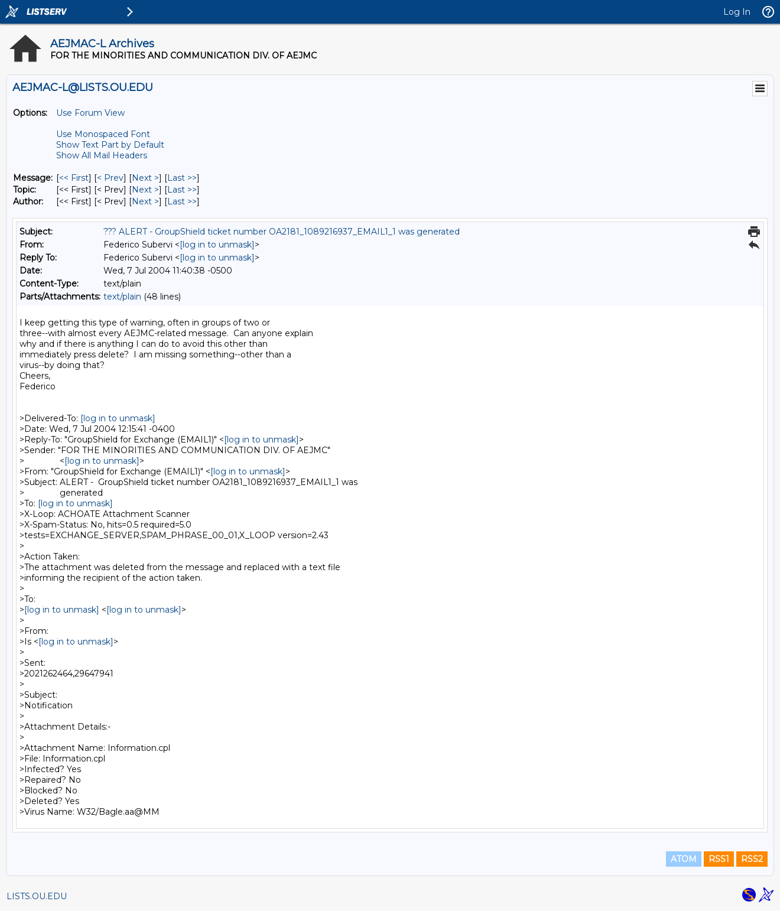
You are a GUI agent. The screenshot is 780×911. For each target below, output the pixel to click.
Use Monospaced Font (103, 134)
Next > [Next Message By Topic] (145, 189)
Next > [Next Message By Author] (145, 201)
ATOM (684, 859)
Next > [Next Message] (145, 178)
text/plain (122, 296)
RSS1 (718, 859)
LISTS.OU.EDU (36, 896)
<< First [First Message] (74, 178)
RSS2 (752, 859)
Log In (736, 11)
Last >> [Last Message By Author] (182, 201)
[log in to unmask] (217, 244)
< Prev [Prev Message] (110, 178)
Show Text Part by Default (110, 144)
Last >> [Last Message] (182, 178)
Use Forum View (90, 113)
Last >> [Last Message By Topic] (182, 189)
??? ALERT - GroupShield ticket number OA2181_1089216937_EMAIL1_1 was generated (281, 231)
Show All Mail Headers (101, 155)
